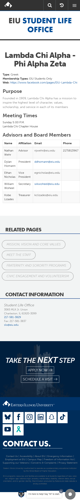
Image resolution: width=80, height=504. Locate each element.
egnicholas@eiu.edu (47, 172)
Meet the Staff (19, 255)
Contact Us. (27, 443)
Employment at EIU (15, 459)
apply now (40, 370)
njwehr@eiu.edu (44, 150)
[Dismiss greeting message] (61, 491)
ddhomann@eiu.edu (47, 161)
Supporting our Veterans (16, 462)
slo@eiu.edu (11, 324)
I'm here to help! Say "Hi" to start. (44, 494)
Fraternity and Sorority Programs (36, 265)
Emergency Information (60, 456)
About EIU (40, 456)
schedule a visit (40, 379)
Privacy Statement (68, 462)
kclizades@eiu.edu (46, 195)
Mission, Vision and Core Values (34, 244)
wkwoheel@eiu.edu (46, 184)
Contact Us (12, 456)
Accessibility (26, 456)
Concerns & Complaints (43, 462)
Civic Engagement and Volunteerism (38, 276)
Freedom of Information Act (59, 459)
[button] (70, 494)
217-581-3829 (12, 317)
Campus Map (34, 459)
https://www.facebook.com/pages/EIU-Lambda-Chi (43, 82)
